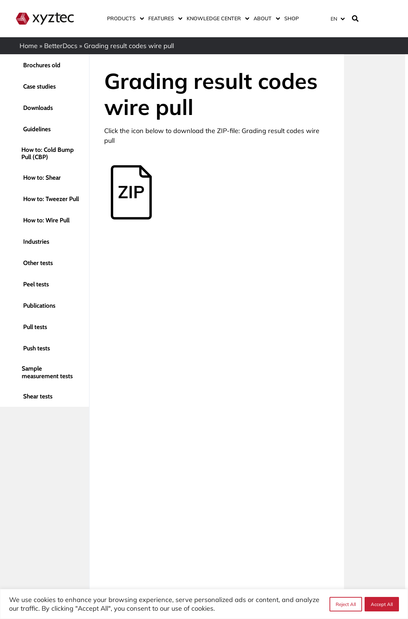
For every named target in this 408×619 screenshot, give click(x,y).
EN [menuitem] (334, 19)
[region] (204, 604)
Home (29, 46)
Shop (291, 18)
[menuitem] (337, 18)
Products (124, 18)
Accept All (382, 604)
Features (163, 18)
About (265, 18)
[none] (336, 18)
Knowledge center (216, 18)
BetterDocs (60, 46)
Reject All (345, 604)
